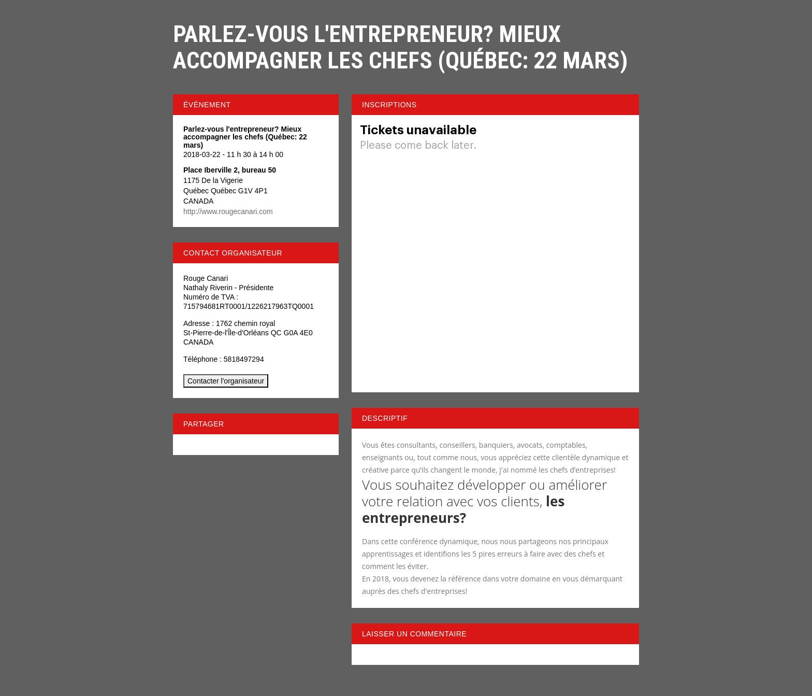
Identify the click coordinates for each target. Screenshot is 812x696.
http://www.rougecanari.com (228, 211)
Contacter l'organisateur (225, 381)
